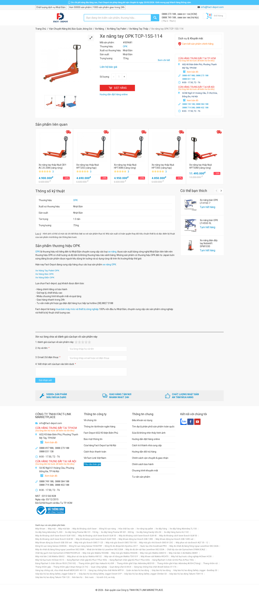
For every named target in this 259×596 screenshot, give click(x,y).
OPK (75, 200)
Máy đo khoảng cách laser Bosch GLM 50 (178, 535)
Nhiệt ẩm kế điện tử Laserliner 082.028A (105, 549)
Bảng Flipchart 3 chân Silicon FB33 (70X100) (55, 563)
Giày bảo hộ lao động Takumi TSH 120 (52, 577)
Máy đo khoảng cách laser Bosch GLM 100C (55, 535)
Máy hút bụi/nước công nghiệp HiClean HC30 (191, 556)
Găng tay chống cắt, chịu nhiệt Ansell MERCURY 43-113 (60, 570)
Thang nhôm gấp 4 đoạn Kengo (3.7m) (70, 567)
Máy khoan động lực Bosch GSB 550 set (53, 542)
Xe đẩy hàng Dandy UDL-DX (148, 532)
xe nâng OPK (109, 264)
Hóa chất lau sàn (126, 529)
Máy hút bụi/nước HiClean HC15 (49, 560)
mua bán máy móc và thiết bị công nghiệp (77, 309)
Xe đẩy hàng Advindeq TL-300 (48, 532)
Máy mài (52, 529)
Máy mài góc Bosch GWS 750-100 (121, 542)
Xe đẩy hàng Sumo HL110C (176, 532)
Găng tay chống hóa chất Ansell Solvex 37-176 (155, 567)
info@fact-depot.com (212, 7)
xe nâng (112, 251)
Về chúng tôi (90, 420)
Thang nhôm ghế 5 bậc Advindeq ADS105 (135, 563)
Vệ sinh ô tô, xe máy (105, 577)
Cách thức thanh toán (95, 451)
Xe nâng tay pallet (145, 529)
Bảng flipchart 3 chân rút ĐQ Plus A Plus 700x (173, 560)
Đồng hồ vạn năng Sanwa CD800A (50, 546)
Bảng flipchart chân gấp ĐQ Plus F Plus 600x (130, 560)
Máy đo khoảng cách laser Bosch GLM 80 (54, 539)
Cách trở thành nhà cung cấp (147, 445)
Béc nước (89, 577)
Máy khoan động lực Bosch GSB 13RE (136, 539)
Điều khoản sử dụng (142, 420)
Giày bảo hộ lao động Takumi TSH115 (186, 574)
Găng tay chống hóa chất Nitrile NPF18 (106, 570)
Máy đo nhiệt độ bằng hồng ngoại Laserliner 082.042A (193, 546)
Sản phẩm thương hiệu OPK (57, 246)
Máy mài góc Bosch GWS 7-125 (88, 542)
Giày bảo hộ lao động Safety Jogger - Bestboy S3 (195, 570)
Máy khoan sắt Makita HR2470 (154, 556)
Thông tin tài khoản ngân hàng (99, 426)
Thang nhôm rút (210, 563)
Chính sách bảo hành (143, 464)
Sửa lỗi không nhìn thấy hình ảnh (149, 433)
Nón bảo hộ (77, 577)
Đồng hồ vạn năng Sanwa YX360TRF (85, 546)
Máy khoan (40, 529)
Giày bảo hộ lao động (161, 570)
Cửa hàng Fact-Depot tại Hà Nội (100, 445)
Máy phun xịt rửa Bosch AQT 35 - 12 (192, 542)
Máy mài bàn (64, 529)
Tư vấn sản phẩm (141, 476)
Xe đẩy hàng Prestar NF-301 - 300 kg (117, 532)
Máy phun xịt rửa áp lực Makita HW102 (84, 556)
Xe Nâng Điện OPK (44, 277)
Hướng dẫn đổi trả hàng (144, 451)
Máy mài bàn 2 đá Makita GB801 (183, 553)
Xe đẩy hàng (161, 529)
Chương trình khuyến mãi (145, 470)
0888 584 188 (183, 17)
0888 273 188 (169, 14)
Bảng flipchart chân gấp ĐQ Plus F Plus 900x (87, 560)
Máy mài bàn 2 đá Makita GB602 (50, 556)
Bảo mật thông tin (93, 439)
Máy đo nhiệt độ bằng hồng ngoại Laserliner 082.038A (59, 549)
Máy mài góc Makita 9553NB (96, 553)
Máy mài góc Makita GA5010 (153, 553)
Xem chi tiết (164, 60)
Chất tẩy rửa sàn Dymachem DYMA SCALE (186, 549)
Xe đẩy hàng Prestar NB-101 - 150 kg (81, 532)
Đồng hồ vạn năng (107, 529)
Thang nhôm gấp (43, 567)
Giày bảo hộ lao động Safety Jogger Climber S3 (145, 574)
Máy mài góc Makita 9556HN (124, 553)
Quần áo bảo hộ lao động (137, 570)
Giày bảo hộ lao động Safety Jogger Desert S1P (100, 574)
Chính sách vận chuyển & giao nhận (150, 458)
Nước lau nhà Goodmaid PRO (153, 546)
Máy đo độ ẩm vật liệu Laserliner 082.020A (145, 549)
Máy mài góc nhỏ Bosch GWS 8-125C (156, 542)
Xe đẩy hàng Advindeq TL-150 (183, 529)
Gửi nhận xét (45, 380)
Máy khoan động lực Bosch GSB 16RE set (174, 539)
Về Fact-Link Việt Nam (95, 458)
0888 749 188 (169, 17)
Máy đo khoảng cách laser (85, 529)
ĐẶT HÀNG (117, 88)
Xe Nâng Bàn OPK (44, 274)
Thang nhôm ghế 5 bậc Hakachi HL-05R (96, 563)
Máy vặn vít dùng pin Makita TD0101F (121, 556)
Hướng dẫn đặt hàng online (146, 439)
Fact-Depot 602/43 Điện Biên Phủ (101, 433)
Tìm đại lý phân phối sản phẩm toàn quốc (153, 426)
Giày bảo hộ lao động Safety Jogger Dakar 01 (55, 574)
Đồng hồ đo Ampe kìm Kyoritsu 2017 (121, 546)
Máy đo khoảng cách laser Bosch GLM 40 (138, 535)
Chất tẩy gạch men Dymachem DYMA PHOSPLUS (57, 553)
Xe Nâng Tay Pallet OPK (47, 270)
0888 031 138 (183, 14)
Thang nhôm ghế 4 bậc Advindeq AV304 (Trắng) (179, 563)
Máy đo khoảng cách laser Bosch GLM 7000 (96, 539)
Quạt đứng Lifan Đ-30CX (120, 567)
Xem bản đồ (192, 72)
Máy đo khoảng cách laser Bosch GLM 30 (97, 535)
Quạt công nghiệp (99, 567)
